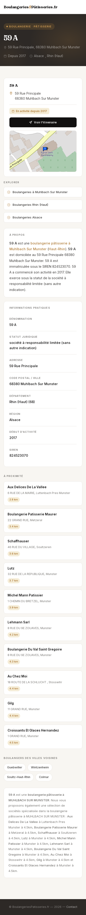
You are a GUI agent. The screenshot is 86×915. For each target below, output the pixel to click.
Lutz (11, 568)
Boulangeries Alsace (24, 217)
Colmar (44, 777)
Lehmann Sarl (19, 622)
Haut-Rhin (57, 249)
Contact (71, 907)
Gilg (11, 703)
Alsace (14, 420)
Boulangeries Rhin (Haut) (27, 204)
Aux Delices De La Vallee (27, 487)
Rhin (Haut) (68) (22, 402)
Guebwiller (14, 767)
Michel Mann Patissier (25, 595)
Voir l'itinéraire (43, 122)
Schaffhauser (18, 541)
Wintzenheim (40, 767)
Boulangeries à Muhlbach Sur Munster (37, 192)
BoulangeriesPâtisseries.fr (31, 7)
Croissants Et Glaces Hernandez (33, 730)
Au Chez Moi (17, 676)
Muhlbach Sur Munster (39, 384)
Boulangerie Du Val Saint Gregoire (35, 649)
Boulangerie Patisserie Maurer (32, 514)
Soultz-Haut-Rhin (18, 777)
